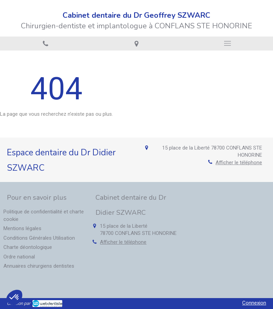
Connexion (254, 303)
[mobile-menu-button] (227, 43)
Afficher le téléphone (239, 162)
